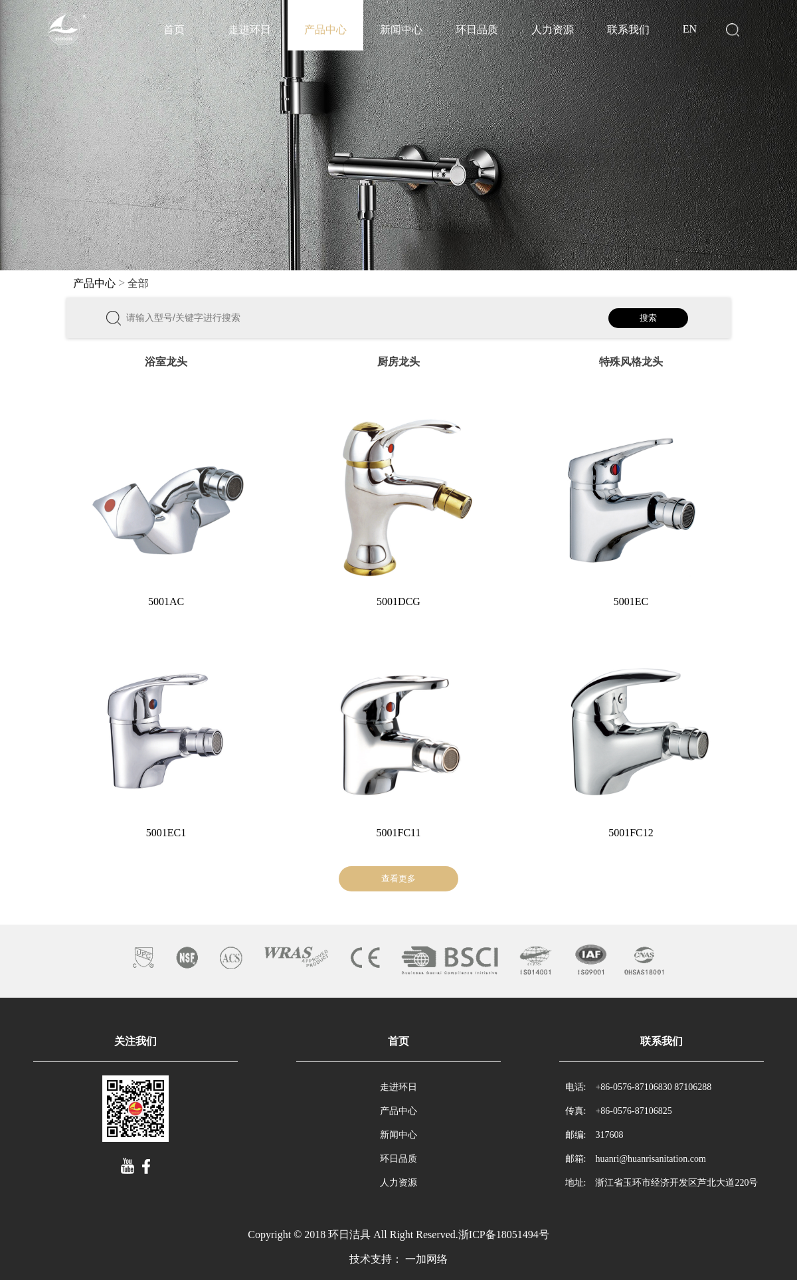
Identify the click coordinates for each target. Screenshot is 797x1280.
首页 (174, 29)
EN (690, 29)
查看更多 (398, 878)
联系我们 (628, 29)
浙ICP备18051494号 (503, 1234)
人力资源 (552, 29)
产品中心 (325, 29)
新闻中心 (401, 29)
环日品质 (477, 29)
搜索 (648, 318)
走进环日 (249, 29)
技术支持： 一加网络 (398, 1259)
